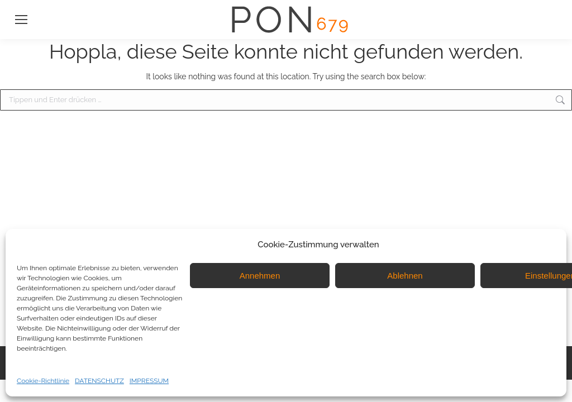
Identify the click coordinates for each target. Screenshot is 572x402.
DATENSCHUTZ (99, 381)
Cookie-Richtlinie (43, 381)
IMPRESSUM (149, 381)
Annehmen (260, 275)
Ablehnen (404, 275)
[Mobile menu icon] (21, 19)
